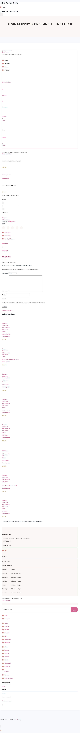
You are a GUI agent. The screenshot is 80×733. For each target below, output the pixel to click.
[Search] (36, 609)
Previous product (6, 154)
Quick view (5, 325)
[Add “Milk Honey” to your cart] (5, 430)
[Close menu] (0, 725)
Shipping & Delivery (9, 239)
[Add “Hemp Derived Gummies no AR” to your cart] (5, 481)
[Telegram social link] (21, 227)
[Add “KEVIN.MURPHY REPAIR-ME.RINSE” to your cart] (5, 354)
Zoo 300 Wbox (5, 460)
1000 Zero (4, 511)
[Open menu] (1, 14)
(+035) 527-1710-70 (7, 51)
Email (4, 298)
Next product (5, 178)
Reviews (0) (7, 235)
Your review (5, 290)
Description (7, 232)
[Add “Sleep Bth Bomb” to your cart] (5, 405)
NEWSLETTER (5, 52)
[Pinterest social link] (12, 227)
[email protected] (7, 541)
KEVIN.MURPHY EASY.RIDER (9, 185)
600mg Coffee (5, 384)
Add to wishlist (6, 219)
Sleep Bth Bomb (6, 410)
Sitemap (19, 719)
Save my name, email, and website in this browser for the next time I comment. (24, 302)
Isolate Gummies (6, 334)
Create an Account (7, 700)
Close (3, 331)
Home (3, 152)
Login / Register (8, 678)
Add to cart (5, 212)
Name (4, 294)
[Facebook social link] (3, 227)
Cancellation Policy (6, 600)
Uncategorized (8, 152)
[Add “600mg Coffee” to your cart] (5, 380)
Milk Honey (4, 435)
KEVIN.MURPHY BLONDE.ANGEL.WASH (11, 161)
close (3, 686)
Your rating (5, 273)
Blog (4, 7)
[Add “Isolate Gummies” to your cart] (5, 329)
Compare (4, 218)
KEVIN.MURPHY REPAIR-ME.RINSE (10, 359)
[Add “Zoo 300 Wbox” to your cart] (5, 455)
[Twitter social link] (8, 227)
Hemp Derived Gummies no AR (9, 485)
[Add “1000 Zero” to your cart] (5, 506)
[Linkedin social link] (17, 227)
